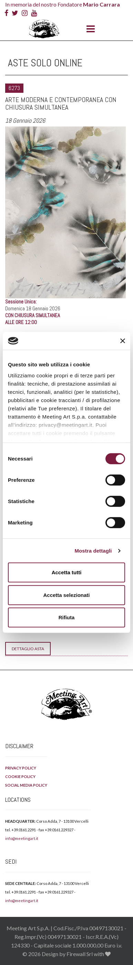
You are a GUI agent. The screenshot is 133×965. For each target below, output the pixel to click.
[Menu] (89, 29)
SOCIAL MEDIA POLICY (26, 785)
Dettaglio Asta (28, 648)
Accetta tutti (67, 572)
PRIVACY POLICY (20, 768)
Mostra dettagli (93, 551)
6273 (14, 88)
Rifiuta (67, 617)
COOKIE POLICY (20, 776)
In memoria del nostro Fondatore (62, 4)
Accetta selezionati (66, 595)
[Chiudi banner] (122, 341)
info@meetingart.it (21, 838)
